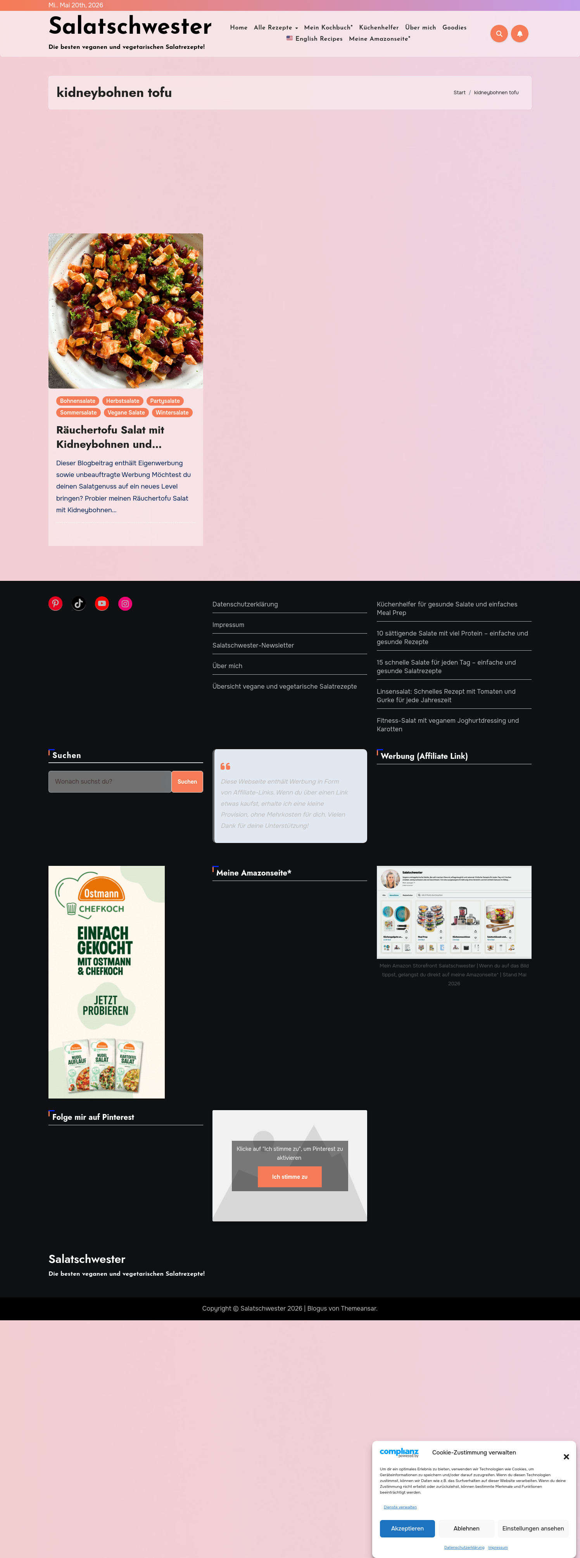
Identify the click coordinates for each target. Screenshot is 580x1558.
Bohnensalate (77, 400)
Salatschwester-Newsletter (253, 645)
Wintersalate (172, 412)
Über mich (420, 28)
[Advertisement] (290, 171)
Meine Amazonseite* (380, 39)
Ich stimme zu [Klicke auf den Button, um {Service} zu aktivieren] (289, 1176)
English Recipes (315, 38)
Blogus (317, 1308)
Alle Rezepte (274, 28)
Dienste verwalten (400, 1507)
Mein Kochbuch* (328, 28)
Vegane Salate (126, 412)
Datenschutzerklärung (464, 1547)
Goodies (454, 28)
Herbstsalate (122, 400)
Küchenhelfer (379, 28)
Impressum (498, 1547)
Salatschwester (130, 28)
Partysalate (165, 400)
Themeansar (358, 1308)
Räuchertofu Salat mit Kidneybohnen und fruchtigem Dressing (110, 444)
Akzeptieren (407, 1528)
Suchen (66, 755)
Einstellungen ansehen (533, 1528)
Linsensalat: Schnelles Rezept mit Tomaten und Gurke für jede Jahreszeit (446, 695)
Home (239, 28)
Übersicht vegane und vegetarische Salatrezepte (284, 686)
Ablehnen (467, 1528)
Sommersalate (78, 412)
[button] (562, 1452)
